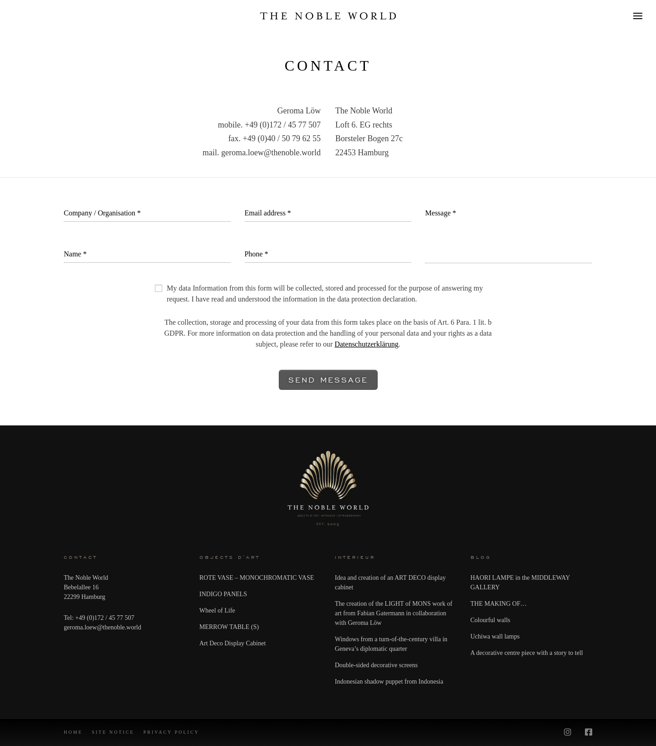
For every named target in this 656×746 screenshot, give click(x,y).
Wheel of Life (218, 610)
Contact (328, 65)
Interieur (355, 557)
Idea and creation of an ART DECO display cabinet (390, 582)
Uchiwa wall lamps (495, 636)
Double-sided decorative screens (376, 665)
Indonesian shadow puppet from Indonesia (389, 681)
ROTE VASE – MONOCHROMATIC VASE (257, 577)
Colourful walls (491, 620)
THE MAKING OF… (499, 603)
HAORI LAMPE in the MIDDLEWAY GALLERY (520, 582)
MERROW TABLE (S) (229, 626)
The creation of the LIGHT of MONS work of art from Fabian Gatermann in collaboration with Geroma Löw (393, 613)
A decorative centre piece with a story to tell (527, 652)
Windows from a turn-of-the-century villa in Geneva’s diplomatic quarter (391, 644)
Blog (481, 557)
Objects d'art (230, 557)
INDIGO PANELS (223, 594)
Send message (328, 380)
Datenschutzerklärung (366, 344)
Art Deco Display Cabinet (233, 643)
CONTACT (80, 557)
